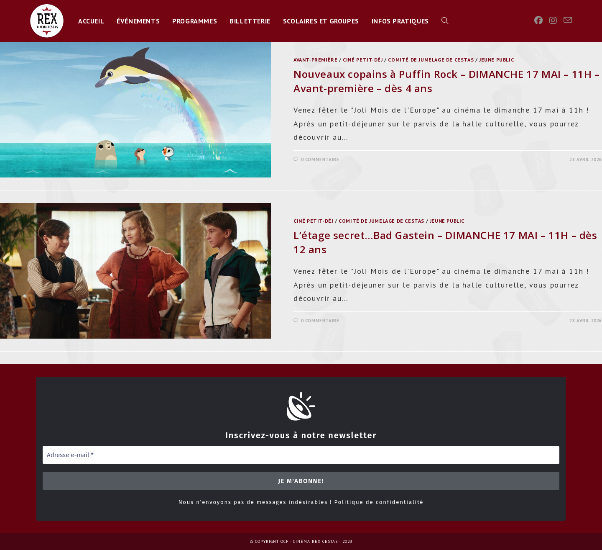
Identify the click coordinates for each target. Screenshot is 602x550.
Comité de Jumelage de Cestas (431, 60)
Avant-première (315, 60)
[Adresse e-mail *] (301, 455)
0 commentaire (320, 159)
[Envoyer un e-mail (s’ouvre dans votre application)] (567, 20)
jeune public (496, 60)
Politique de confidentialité (379, 502)
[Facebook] (538, 20)
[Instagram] (553, 20)
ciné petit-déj (363, 60)
